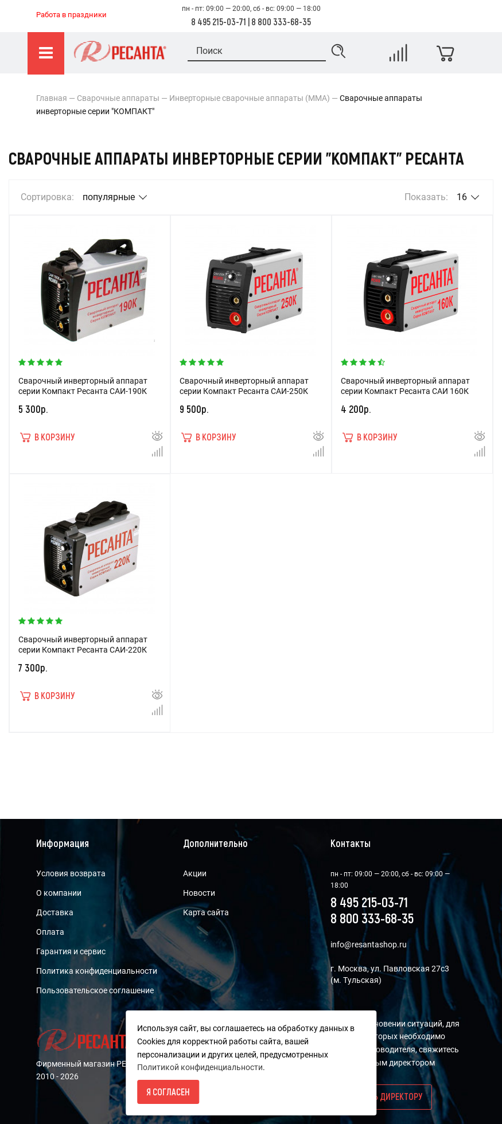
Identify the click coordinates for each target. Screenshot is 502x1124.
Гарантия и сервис (71, 951)
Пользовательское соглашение (95, 990)
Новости (199, 892)
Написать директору (381, 1096)
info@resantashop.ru (368, 944)
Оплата (50, 931)
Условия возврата (71, 873)
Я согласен (168, 1091)
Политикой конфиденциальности (200, 1067)
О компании (58, 892)
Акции (195, 873)
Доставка (54, 912)
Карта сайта (206, 912)
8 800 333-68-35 (281, 21)
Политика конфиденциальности (96, 970)
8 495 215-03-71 (218, 21)
